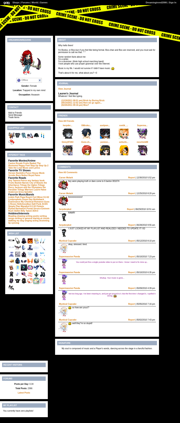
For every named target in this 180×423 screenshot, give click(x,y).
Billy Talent (26, 211)
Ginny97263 (67, 142)
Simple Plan (14, 206)
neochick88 (142, 142)
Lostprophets (15, 199)
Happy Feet (24, 165)
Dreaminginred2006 (156, 2)
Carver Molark (66, 177)
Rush (11, 211)
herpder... (67, 125)
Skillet (17, 211)
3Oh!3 (35, 211)
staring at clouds (41, 218)
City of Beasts (36, 183)
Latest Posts (24, 393)
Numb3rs (20, 173)
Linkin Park (14, 197)
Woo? (75, 105)
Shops (16, 2)
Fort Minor (38, 197)
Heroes (11, 173)
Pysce (29, 173)
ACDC (45, 204)
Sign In (172, 2)
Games (44, 2)
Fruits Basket (29, 163)
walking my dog (16, 221)
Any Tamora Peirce (17, 180)
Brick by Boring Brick (83, 100)
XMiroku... (86, 125)
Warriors (29, 190)
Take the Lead (15, 168)
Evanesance (14, 202)
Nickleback (38, 199)
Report (131, 177)
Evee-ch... (86, 142)
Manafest (25, 206)
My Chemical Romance (32, 202)
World (35, 2)
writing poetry (32, 216)
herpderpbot (65, 209)
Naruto (25, 183)
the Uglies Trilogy (36, 185)
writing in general (23, 218)
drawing (21, 216)
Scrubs (11, 175)
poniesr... (105, 142)
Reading (12, 216)
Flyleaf (11, 208)
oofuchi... (123, 142)
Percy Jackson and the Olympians (25, 187)
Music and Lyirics (31, 168)
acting (35, 221)
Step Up (34, 165)
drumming (44, 221)
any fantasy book (36, 180)
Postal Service (34, 208)
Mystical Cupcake (67, 241)
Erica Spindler (25, 192)
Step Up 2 (43, 165)
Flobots (40, 206)
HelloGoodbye (24, 204)
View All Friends (66, 121)
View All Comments (67, 172)
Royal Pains (34, 175)
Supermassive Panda (69, 256)
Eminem (45, 208)
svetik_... (123, 125)
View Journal (64, 89)
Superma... (142, 125)
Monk (41, 173)
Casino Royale (15, 163)
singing (28, 221)
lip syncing (13, 223)
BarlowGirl (20, 208)
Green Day (27, 199)
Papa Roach (26, 197)
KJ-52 (46, 197)
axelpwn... (105, 125)
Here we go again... (81, 103)
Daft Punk (36, 204)
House (35, 173)
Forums (25, 2)
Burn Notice (22, 175)
